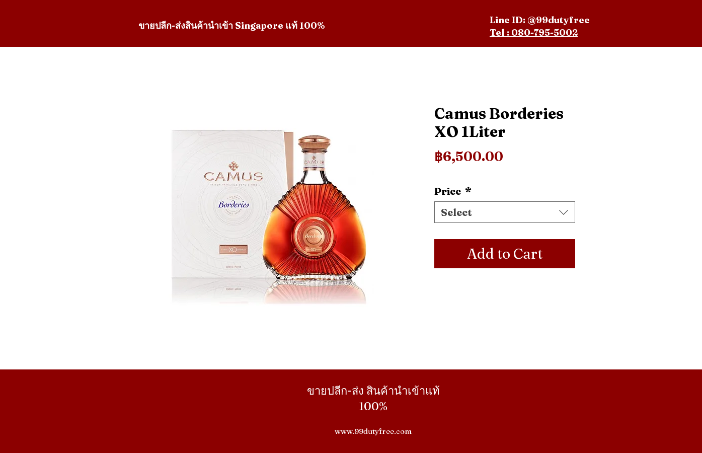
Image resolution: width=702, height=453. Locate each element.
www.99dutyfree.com (373, 431)
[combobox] (504, 212)
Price (453, 191)
